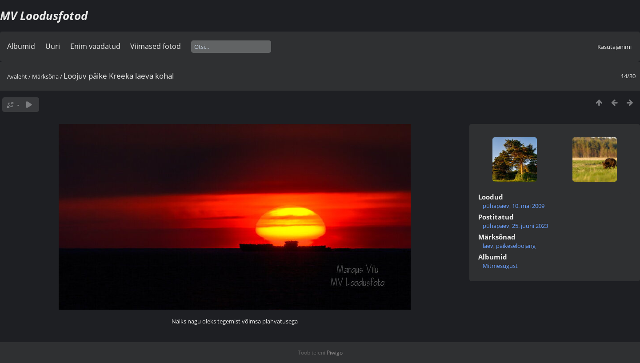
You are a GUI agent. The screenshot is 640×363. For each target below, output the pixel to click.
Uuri (52, 46)
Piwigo (335, 352)
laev (488, 246)
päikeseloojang (516, 246)
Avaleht (17, 76)
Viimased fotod (155, 46)
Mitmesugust (500, 266)
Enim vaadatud (95, 46)
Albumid (21, 46)
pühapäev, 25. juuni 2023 (515, 226)
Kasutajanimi (614, 47)
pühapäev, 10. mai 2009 (513, 206)
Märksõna (45, 76)
